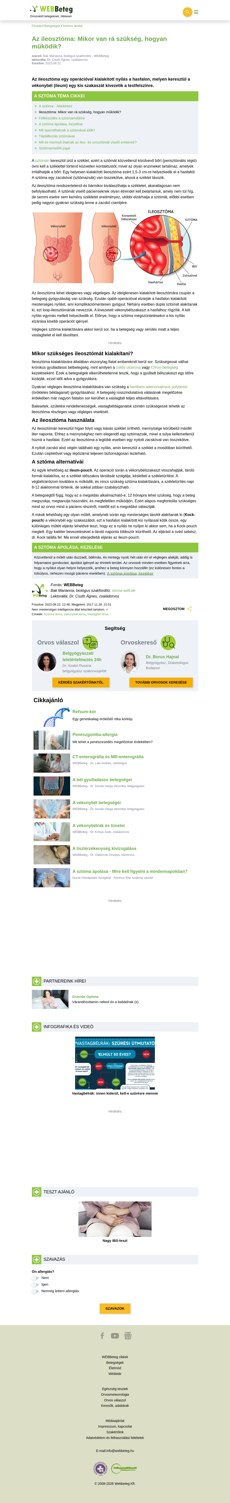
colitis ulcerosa (129, 367)
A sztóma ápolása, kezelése (61, 124)
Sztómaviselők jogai (54, 148)
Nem (45, 1278)
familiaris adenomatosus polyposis (158, 387)
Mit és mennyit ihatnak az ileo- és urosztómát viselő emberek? (88, 142)
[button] (102, 1338)
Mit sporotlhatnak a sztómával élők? (67, 130)
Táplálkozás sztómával (57, 136)
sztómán (42, 161)
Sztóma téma (53, 614)
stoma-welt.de (123, 591)
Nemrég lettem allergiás (60, 1291)
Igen (45, 1284)
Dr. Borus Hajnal (162, 656)
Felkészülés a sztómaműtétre (62, 118)
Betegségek (52, 26)
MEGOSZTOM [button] (177, 609)
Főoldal (37, 26)
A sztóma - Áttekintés (55, 106)
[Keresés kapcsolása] (187, 12)
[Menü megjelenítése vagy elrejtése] (196, 12)
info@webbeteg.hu (120, 1451)
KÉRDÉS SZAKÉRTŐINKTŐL (80, 682)
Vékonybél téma (75, 614)
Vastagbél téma (97, 614)
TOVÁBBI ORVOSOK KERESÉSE (161, 682)
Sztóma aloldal (72, 26)
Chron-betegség (164, 367)
